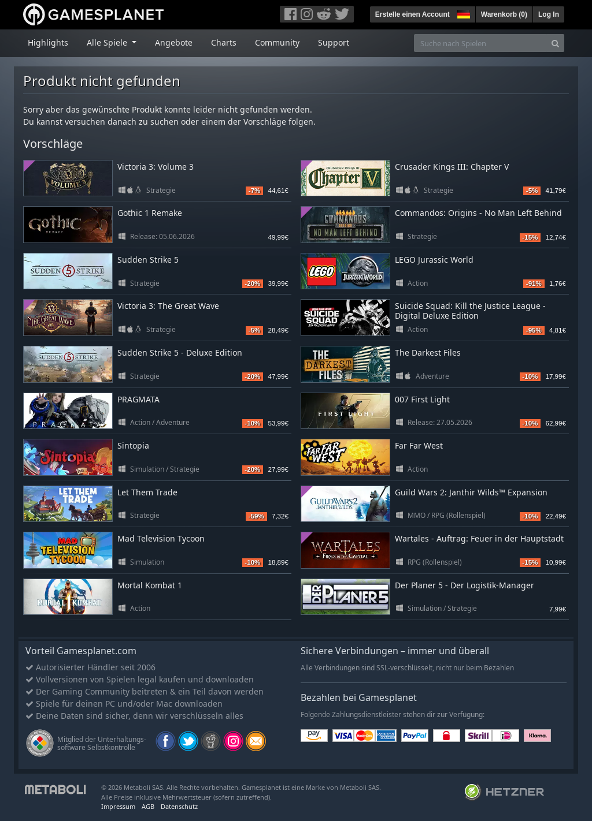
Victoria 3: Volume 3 (155, 166)
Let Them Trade (147, 492)
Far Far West (419, 445)
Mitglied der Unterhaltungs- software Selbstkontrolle (101, 743)
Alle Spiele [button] (108, 42)
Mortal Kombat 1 (149, 585)
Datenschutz (179, 806)
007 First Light (422, 399)
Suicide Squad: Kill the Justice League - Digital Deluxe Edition (470, 310)
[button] (462, 12)
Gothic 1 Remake (149, 212)
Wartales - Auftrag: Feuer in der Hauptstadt (479, 538)
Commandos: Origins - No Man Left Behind (478, 212)
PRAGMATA (138, 399)
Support (333, 42)
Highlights (48, 42)
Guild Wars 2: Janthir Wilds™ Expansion (471, 492)
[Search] (555, 43)
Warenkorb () (504, 14)
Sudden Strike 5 (148, 259)
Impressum (118, 806)
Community (277, 42)
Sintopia (133, 445)
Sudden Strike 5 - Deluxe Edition (179, 352)
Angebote (174, 42)
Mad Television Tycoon (161, 538)
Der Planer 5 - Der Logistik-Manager (464, 585)
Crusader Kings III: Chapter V (452, 166)
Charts (223, 42)
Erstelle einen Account (412, 14)
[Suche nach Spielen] (480, 43)
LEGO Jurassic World (434, 259)
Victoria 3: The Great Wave (168, 305)
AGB (148, 806)
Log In (548, 14)
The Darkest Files (428, 352)
